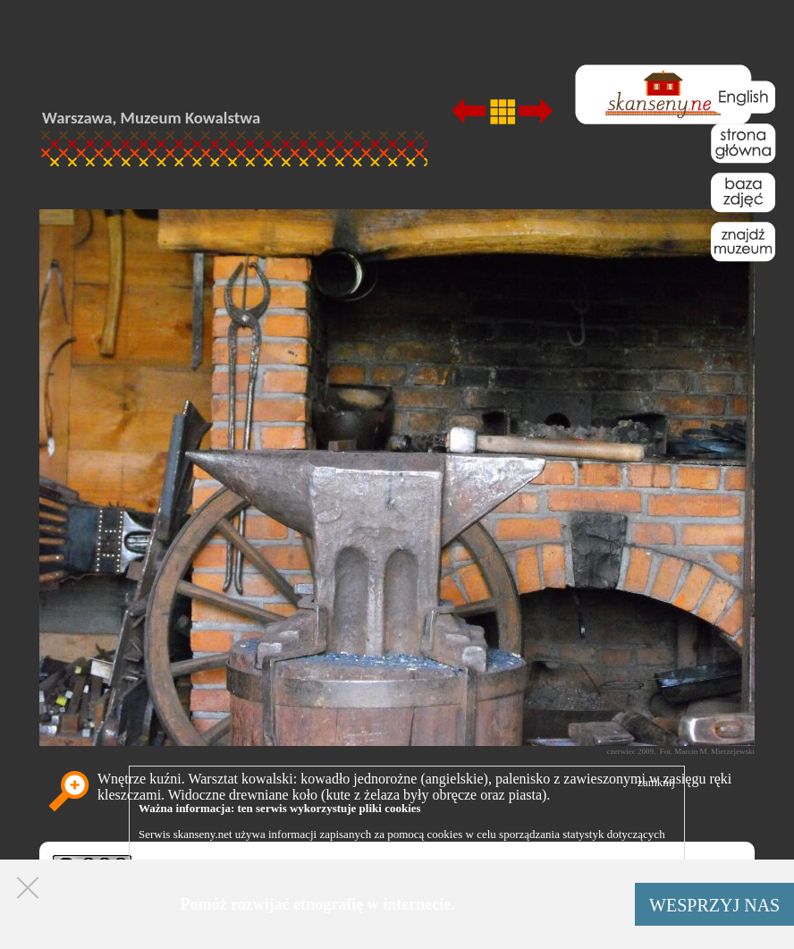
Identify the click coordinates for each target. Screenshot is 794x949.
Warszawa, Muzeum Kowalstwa (151, 117)
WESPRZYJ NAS (714, 905)
